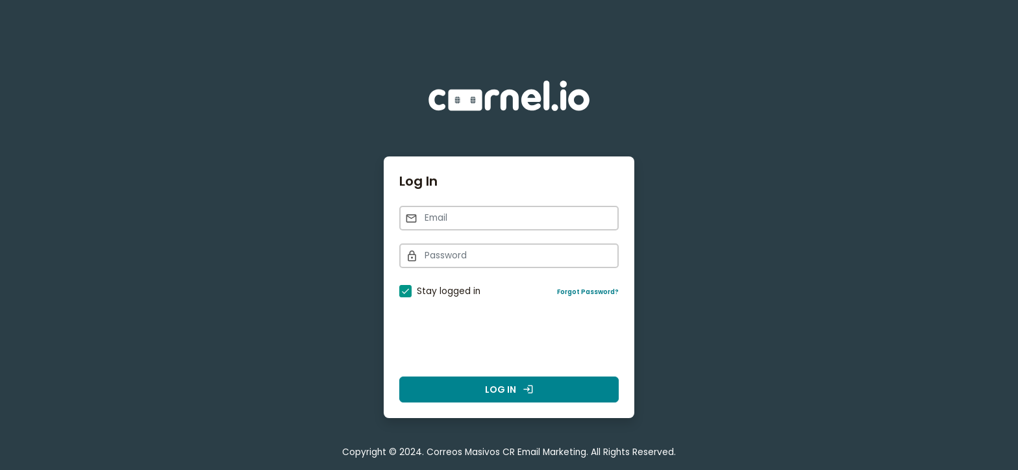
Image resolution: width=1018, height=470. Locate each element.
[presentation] (509, 338)
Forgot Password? (588, 292)
